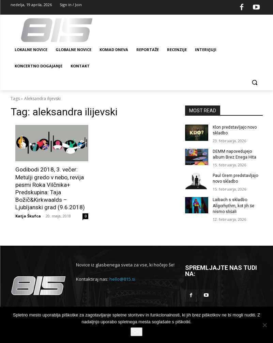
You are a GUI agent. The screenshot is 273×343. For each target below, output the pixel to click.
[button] (255, 83)
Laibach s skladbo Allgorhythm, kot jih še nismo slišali (233, 205)
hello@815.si (122, 278)
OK (136, 331)
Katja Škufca (28, 215)
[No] (264, 325)
